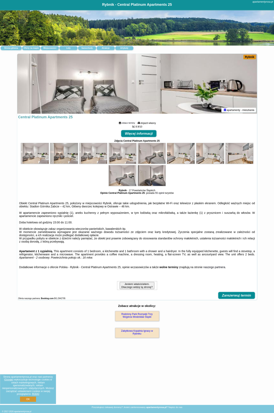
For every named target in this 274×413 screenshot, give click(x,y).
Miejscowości (49, 48)
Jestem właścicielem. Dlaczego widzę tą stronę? (137, 286)
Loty (68, 48)
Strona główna (11, 48)
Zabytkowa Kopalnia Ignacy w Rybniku (137, 332)
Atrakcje (105, 48)
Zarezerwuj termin (236, 295)
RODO (35, 394)
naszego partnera (214, 267)
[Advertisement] (137, 375)
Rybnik (249, 57)
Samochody (87, 48)
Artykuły (124, 48)
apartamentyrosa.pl (262, 1)
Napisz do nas (175, 407)
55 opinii (159, 193)
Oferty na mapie (31, 48)
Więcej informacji (139, 133)
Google (9, 379)
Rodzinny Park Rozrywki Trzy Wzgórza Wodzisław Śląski (137, 315)
